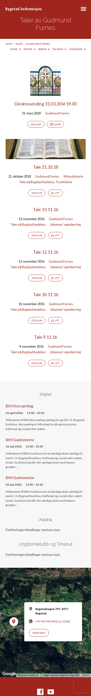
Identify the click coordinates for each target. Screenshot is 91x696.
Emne (15, 49)
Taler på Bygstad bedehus (36, 182)
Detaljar (35, 124)
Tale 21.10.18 (45, 167)
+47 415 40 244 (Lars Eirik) (52, 621)
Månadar (77, 49)
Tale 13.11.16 (45, 209)
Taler (19, 43)
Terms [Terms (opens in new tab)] (86, 675)
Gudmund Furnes (38, 43)
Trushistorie (64, 182)
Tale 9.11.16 (45, 337)
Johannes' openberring (65, 224)
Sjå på (55, 124)
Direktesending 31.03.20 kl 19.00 (45, 103)
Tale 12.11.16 (45, 252)
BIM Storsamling (19, 406)
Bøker (44, 49)
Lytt (55, 193)
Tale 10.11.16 (45, 294)
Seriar (29, 49)
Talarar (60, 49)
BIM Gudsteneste (20, 440)
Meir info (39, 632)
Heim (9, 43)
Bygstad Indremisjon (23, 8)
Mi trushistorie (73, 176)
